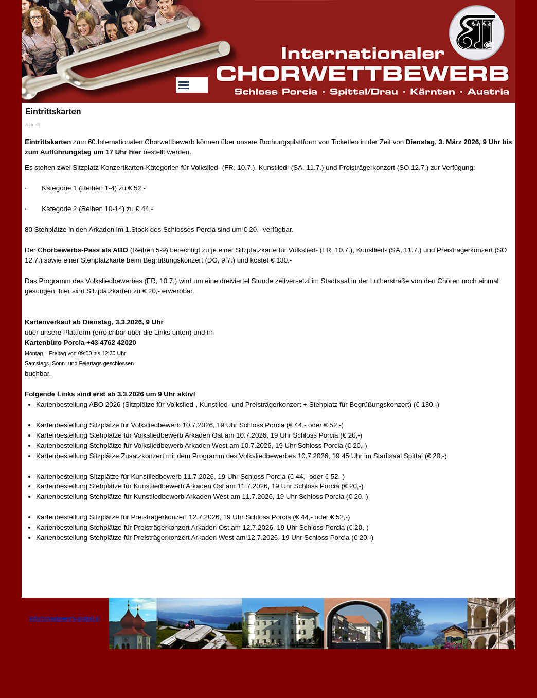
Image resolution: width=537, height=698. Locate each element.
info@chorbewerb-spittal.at (64, 618)
